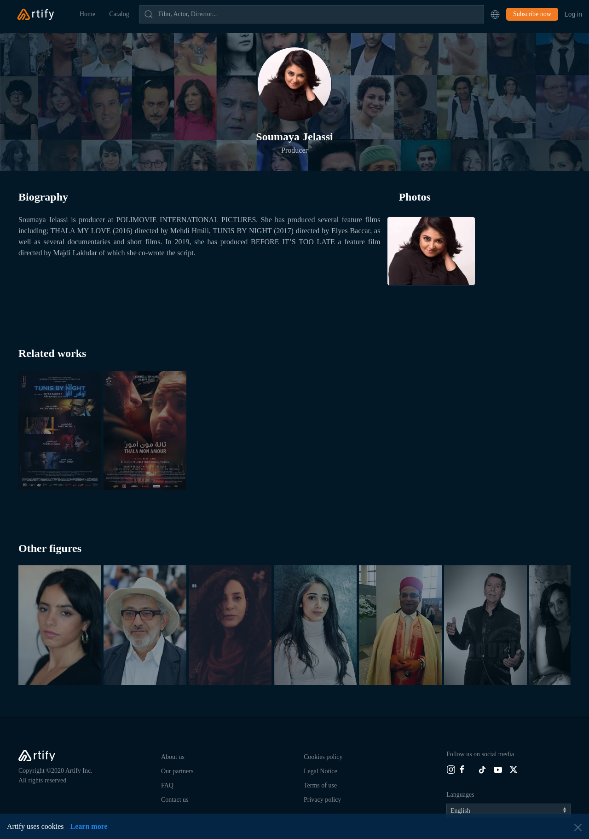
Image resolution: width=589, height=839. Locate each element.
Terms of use (320, 785)
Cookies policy (323, 756)
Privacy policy (322, 799)
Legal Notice (320, 771)
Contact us (175, 799)
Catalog (119, 14)
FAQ (167, 785)
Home (87, 14)
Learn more (89, 826)
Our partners (177, 771)
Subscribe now (532, 14)
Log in (573, 14)
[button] (495, 14)
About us (173, 756)
